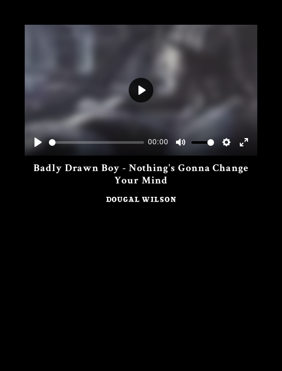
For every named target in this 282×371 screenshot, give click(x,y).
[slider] (96, 142)
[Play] (38, 142)
